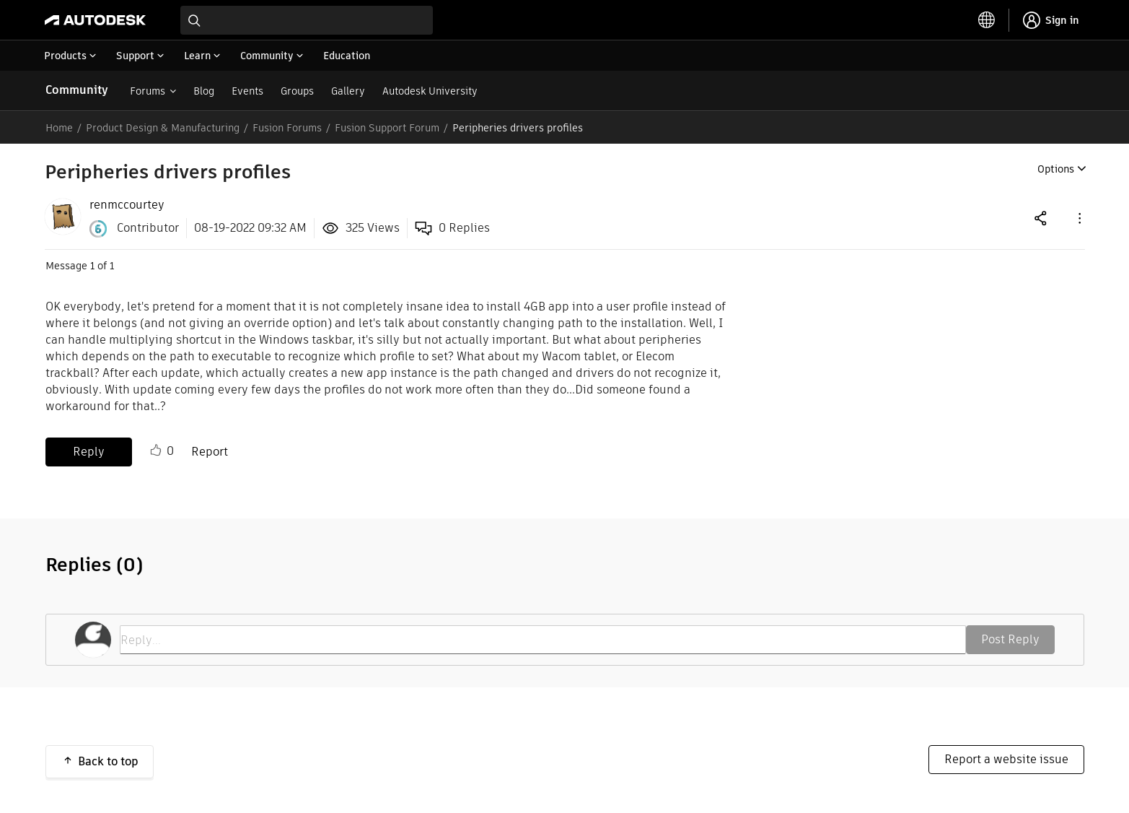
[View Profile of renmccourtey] (126, 205)
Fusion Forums (287, 128)
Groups (297, 91)
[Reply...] (543, 639)
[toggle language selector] (987, 20)
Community (76, 90)
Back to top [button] (108, 761)
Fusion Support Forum (387, 128)
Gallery (348, 91)
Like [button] (155, 451)
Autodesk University (430, 91)
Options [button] (1055, 169)
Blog (203, 91)
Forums (147, 91)
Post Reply (1010, 639)
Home (59, 128)
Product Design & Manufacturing (163, 128)
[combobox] (306, 20)
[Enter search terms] (306, 20)
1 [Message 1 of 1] (92, 265)
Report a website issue (1006, 759)
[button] (1078, 217)
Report (209, 451)
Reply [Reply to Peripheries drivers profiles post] (89, 451)
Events (247, 91)
